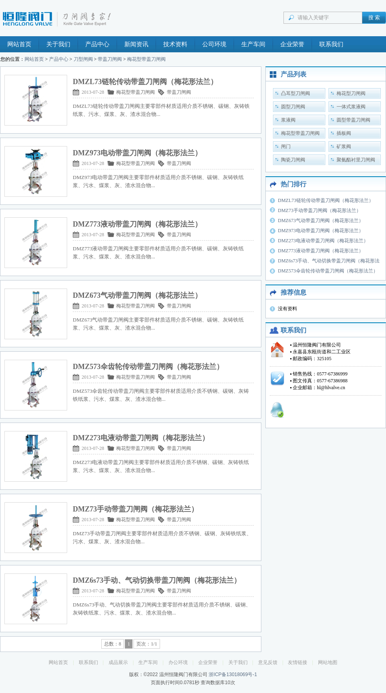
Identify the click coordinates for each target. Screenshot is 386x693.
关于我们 (58, 44)
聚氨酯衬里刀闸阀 (356, 160)
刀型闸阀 (83, 59)
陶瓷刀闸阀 (293, 160)
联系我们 (331, 44)
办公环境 (178, 662)
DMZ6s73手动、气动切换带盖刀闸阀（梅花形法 (329, 261)
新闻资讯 (136, 44)
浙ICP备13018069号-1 (233, 674)
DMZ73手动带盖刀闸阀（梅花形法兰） (319, 210)
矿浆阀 (344, 146)
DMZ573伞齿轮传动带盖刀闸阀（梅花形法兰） (328, 271)
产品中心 (97, 44)
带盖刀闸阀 (110, 59)
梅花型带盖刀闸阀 (146, 59)
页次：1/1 (146, 644)
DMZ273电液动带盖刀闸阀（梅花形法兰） (323, 240)
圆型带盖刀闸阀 (353, 120)
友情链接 (297, 662)
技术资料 (175, 44)
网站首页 (19, 44)
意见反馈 (267, 662)
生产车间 (253, 44)
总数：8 (112, 644)
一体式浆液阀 (351, 106)
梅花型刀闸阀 (351, 93)
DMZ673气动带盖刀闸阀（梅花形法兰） (320, 220)
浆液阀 (288, 120)
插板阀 (344, 133)
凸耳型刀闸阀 (295, 93)
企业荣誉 (292, 44)
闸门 (286, 146)
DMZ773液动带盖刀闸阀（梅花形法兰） (320, 251)
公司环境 (214, 44)
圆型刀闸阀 (293, 106)
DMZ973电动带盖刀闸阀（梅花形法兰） (320, 230)
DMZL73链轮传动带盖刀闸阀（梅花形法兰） (326, 200)
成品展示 (118, 662)
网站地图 (327, 662)
